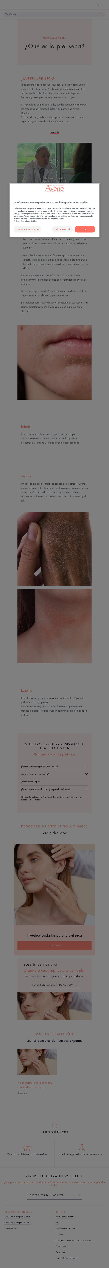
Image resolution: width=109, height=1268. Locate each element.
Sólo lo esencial (62, 229)
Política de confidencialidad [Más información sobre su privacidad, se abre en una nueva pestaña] (25, 221)
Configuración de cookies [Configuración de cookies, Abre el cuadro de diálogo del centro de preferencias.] (27, 229)
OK (85, 229)
